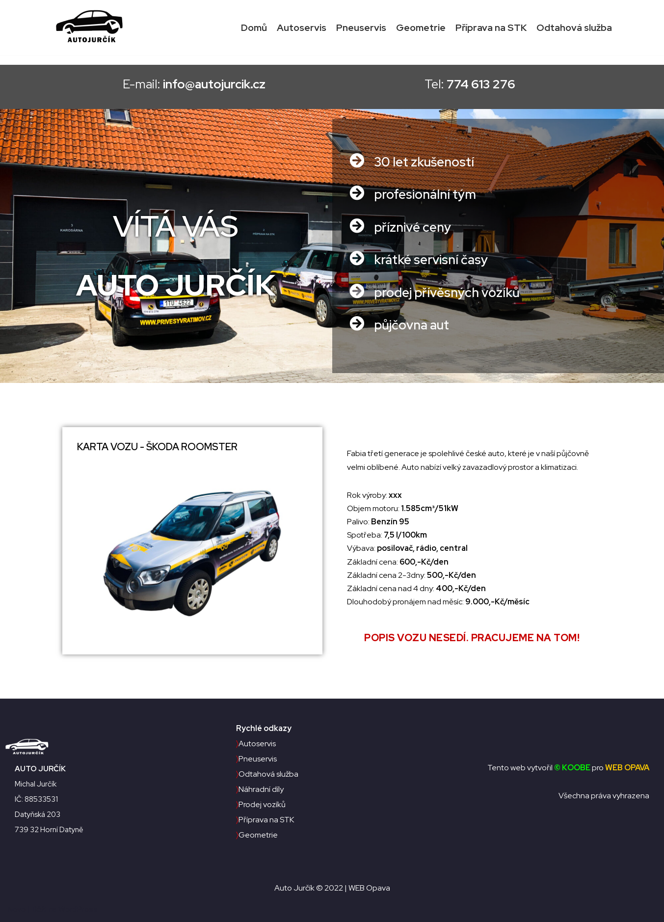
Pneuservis (361, 27)
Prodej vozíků (261, 804)
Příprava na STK (491, 27)
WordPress (78, 909)
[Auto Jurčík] (92, 27)
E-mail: (181, 84)
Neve (16, 909)
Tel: (482, 84)
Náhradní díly (260, 789)
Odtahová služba (574, 27)
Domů (254, 27)
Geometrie (421, 27)
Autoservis (301, 27)
